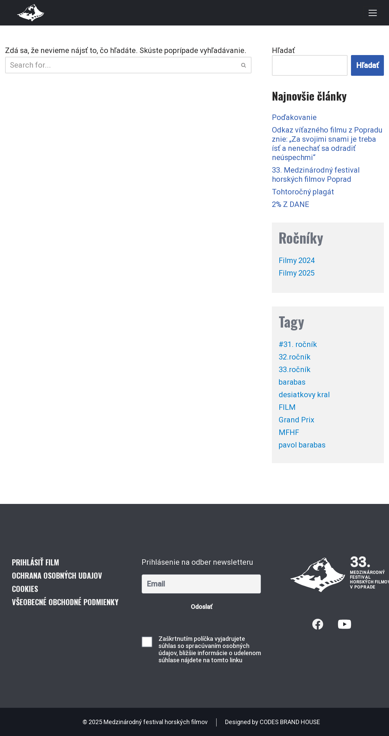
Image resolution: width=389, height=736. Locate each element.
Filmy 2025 (297, 273)
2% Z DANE (290, 204)
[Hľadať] (120, 65)
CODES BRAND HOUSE (290, 721)
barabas (292, 382)
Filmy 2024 (297, 260)
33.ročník (295, 369)
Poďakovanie (294, 117)
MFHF (289, 432)
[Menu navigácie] (372, 13)
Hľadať (283, 50)
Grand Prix (296, 420)
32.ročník (295, 357)
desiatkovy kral (304, 394)
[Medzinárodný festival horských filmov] (30, 12)
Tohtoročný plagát (303, 192)
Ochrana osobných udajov (57, 575)
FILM (287, 407)
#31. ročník (298, 344)
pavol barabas (302, 445)
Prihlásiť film (35, 562)
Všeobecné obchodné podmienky (65, 601)
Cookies (25, 588)
